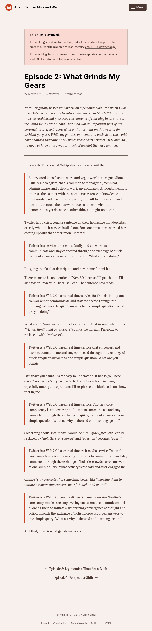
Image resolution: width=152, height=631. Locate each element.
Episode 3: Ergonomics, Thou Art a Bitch (78, 569)
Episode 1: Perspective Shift (73, 578)
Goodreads (79, 623)
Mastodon (59, 623)
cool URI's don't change (100, 47)
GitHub (96, 623)
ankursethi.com (66, 54)
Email (45, 623)
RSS (108, 623)
